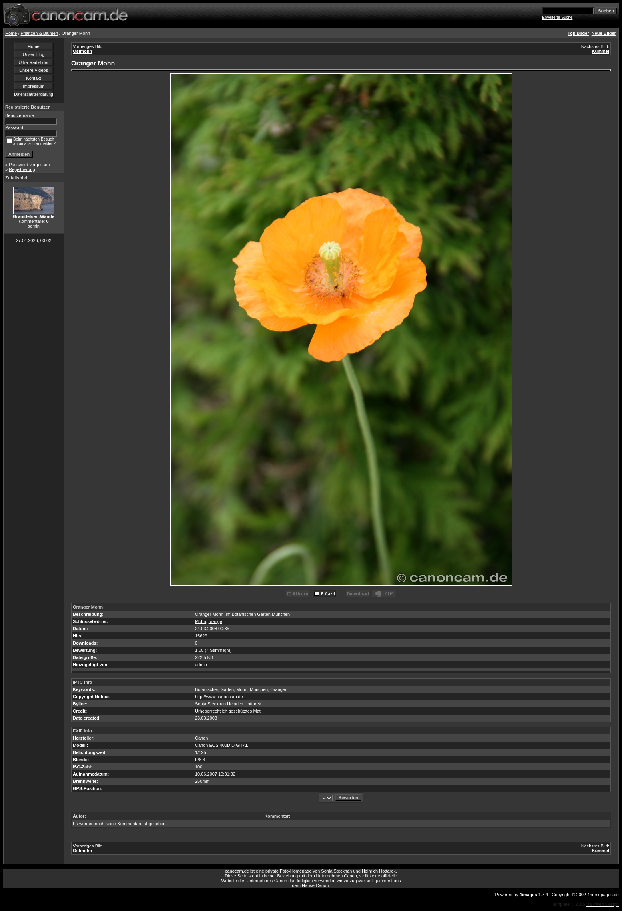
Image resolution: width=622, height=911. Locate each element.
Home (11, 33)
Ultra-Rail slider (33, 62)
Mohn (200, 621)
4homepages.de (603, 894)
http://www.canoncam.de (219, 696)
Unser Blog (33, 54)
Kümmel (600, 51)
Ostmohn (82, 51)
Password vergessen (29, 164)
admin (201, 664)
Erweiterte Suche (557, 17)
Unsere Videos (33, 70)
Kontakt (33, 78)
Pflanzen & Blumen (39, 33)
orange (215, 621)
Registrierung (22, 169)
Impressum (33, 86)
